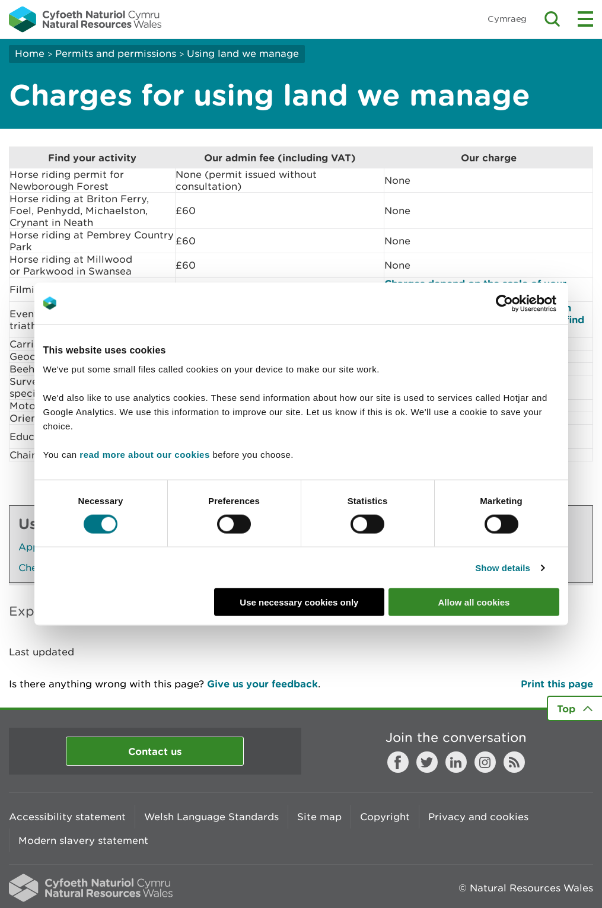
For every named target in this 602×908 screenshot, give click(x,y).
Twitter (427, 762)
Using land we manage (243, 53)
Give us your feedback (262, 683)
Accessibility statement (67, 817)
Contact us (154, 751)
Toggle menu (585, 19)
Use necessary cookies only (299, 602)
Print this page (557, 683)
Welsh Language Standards (211, 817)
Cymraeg (507, 18)
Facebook (398, 762)
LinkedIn (456, 762)
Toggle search (552, 19)
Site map (319, 817)
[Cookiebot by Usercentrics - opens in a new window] (524, 303)
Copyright (385, 817)
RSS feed (514, 762)
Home (29, 53)
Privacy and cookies (478, 817)
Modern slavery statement (83, 840)
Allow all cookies (474, 602)
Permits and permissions (115, 53)
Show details (502, 567)
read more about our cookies (144, 455)
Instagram (485, 762)
